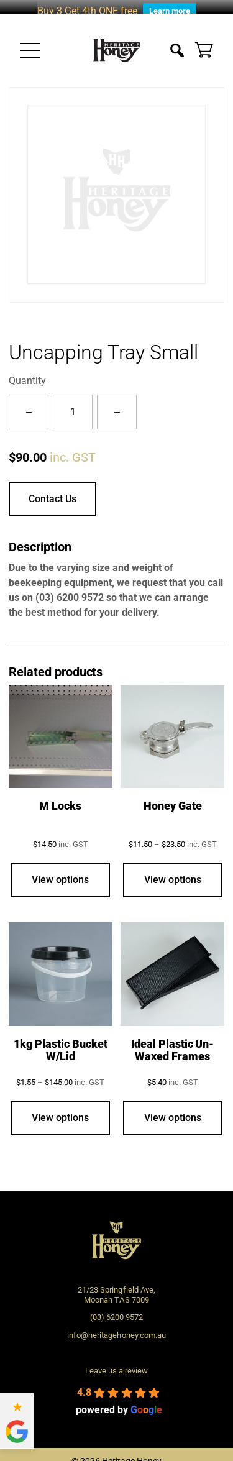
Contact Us (52, 489)
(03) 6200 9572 (69, 588)
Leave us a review (116, 1362)
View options (60, 871)
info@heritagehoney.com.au (116, 1326)
